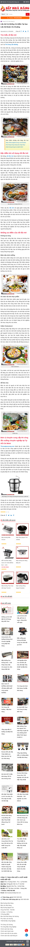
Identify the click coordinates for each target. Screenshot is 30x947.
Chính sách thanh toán (7, 931)
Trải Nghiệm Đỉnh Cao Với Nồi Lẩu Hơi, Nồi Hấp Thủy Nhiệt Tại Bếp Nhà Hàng (22, 665)
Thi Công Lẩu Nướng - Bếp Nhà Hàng (6, 709)
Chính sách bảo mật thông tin (9, 935)
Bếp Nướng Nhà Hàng (7, 903)
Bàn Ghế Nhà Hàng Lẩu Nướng (10, 916)
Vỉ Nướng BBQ (5, 914)
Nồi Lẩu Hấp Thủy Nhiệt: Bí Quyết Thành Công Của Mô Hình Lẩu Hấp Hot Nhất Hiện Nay (7, 867)
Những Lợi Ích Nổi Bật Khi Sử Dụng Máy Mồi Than (7, 619)
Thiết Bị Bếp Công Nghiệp (8, 920)
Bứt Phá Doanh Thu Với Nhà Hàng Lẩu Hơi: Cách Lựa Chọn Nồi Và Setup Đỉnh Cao (22, 820)
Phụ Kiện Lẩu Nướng (7, 918)
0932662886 (18, 18)
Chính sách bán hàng (7, 929)
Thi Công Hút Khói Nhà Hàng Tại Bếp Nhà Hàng (22, 688)
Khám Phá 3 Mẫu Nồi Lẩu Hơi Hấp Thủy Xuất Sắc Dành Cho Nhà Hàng (22, 867)
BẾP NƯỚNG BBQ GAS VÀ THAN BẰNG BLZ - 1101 (7, 563)
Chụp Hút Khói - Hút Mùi (8, 909)
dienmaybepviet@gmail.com (13, 892)
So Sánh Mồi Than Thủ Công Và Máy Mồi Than (22, 709)
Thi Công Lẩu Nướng (7, 924)
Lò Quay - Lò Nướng (6, 912)
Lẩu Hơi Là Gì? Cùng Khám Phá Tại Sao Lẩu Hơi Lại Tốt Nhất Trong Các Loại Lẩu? (7, 843)
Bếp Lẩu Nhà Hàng (6, 905)
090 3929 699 (18, 897)
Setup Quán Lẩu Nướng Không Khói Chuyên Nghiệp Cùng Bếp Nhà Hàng (7, 641)
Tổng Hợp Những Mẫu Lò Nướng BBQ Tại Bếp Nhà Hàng (22, 755)
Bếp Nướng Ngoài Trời (7, 907)
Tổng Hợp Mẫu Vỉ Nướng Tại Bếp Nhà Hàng (7, 732)
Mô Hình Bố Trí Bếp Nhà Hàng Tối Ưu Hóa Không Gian (7, 776)
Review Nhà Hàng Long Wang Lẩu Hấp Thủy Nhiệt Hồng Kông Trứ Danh (7, 820)
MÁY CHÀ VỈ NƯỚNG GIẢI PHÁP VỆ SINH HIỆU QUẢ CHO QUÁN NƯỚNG (7, 688)
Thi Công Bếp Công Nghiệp (8, 926)
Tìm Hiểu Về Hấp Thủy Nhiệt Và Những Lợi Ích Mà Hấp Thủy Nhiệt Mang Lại (22, 843)
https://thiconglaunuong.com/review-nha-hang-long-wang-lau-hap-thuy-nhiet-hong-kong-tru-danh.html (16, 145)
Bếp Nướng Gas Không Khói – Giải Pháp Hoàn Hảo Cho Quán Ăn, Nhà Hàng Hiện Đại (7, 665)
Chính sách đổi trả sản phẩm (9, 933)
